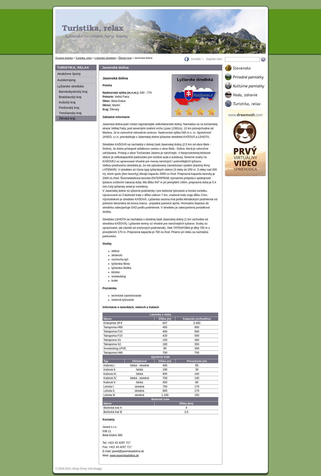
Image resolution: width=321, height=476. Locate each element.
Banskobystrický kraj (73, 91)
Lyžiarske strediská (105, 58)
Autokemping (66, 80)
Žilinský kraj (124, 58)
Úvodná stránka (64, 58)
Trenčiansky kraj (70, 113)
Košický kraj (67, 102)
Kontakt (196, 59)
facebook (186, 59)
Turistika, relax (84, 58)
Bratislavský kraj (70, 97)
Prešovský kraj (69, 107)
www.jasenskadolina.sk (124, 455)
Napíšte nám (214, 59)
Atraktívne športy (69, 74)
